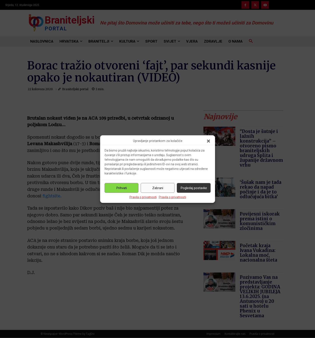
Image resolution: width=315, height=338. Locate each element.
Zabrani (157, 188)
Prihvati (121, 188)
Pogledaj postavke (194, 188)
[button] (208, 141)
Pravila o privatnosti (143, 197)
